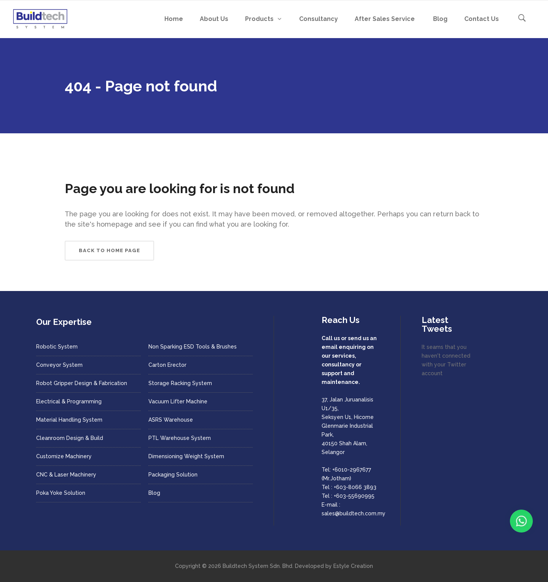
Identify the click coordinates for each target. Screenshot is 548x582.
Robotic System (57, 347)
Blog (154, 493)
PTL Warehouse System (179, 438)
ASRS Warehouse (170, 420)
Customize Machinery (64, 456)
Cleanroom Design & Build (69, 438)
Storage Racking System (180, 383)
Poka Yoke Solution (60, 493)
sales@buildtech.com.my (354, 513)
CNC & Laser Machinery (66, 475)
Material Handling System (69, 420)
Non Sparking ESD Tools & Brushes (192, 347)
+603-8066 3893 (355, 487)
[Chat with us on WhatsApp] (521, 521)
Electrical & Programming (69, 401)
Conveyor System (59, 365)
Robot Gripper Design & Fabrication (81, 383)
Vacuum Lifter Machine (177, 401)
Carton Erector (167, 365)
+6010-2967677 (351, 470)
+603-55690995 (354, 496)
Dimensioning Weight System (186, 456)
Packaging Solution (173, 475)
